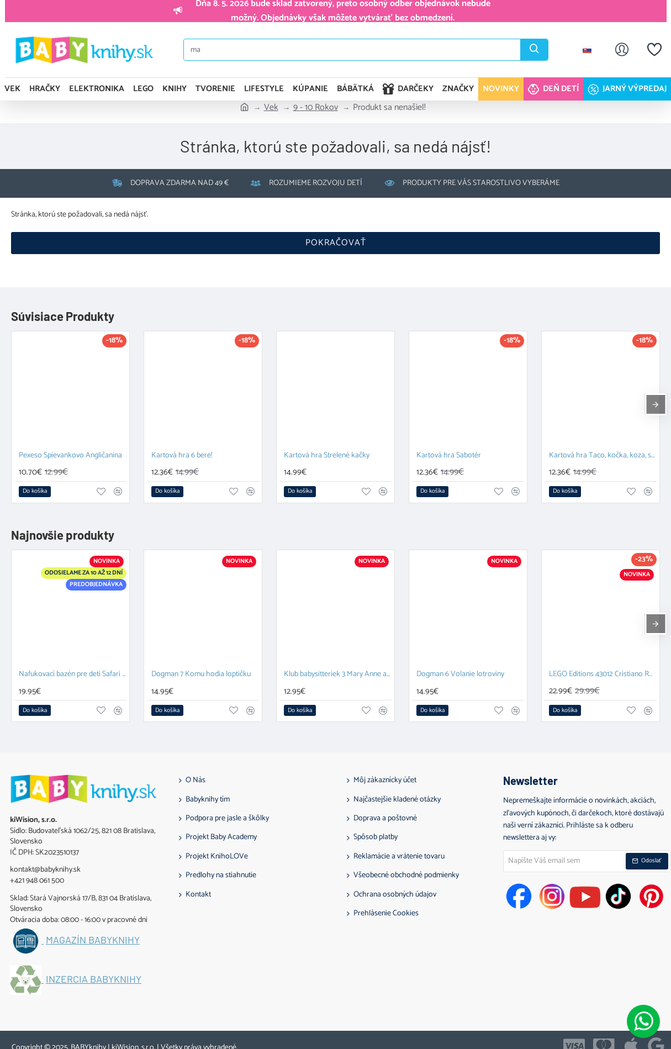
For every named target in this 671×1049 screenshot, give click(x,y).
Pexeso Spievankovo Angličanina (70, 456)
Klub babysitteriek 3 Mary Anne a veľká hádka (338, 675)
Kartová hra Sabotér (448, 456)
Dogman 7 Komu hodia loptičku (201, 675)
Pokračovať (335, 242)
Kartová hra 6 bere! (181, 456)
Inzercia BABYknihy (93, 979)
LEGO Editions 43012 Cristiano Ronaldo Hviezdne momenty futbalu (603, 675)
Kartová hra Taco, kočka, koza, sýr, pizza (603, 456)
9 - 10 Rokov (315, 108)
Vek (271, 108)
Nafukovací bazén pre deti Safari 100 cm (72, 675)
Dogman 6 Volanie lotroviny (460, 675)
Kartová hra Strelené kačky (326, 456)
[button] (35, 491)
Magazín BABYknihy (93, 940)
